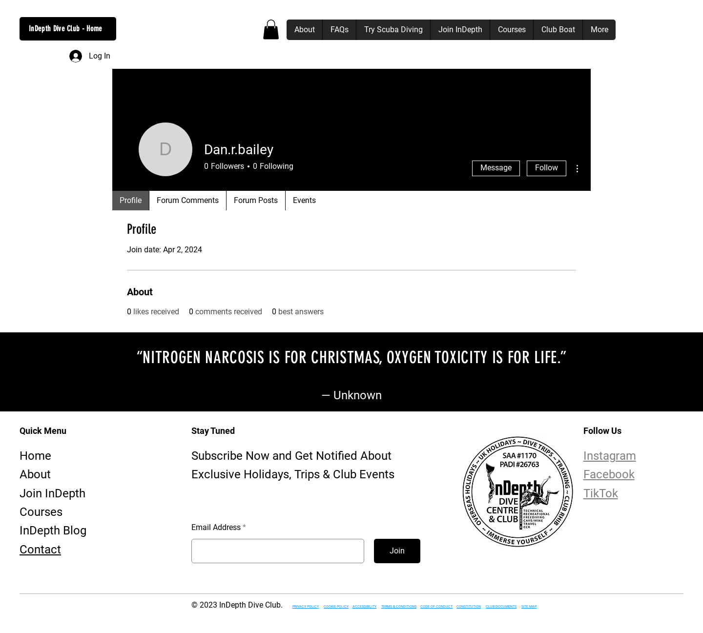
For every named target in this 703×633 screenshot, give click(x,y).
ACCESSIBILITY (364, 607)
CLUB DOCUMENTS (501, 607)
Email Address (216, 527)
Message (496, 167)
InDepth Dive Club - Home (66, 28)
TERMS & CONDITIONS (398, 607)
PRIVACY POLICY (305, 607)
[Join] (397, 551)
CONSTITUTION (468, 607)
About (35, 474)
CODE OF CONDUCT (436, 607)
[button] (271, 30)
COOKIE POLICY (336, 607)
